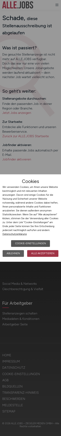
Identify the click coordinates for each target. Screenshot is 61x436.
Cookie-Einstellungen (30, 243)
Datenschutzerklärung (14, 234)
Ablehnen (13, 253)
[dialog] (30, 218)
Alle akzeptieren (42, 253)
